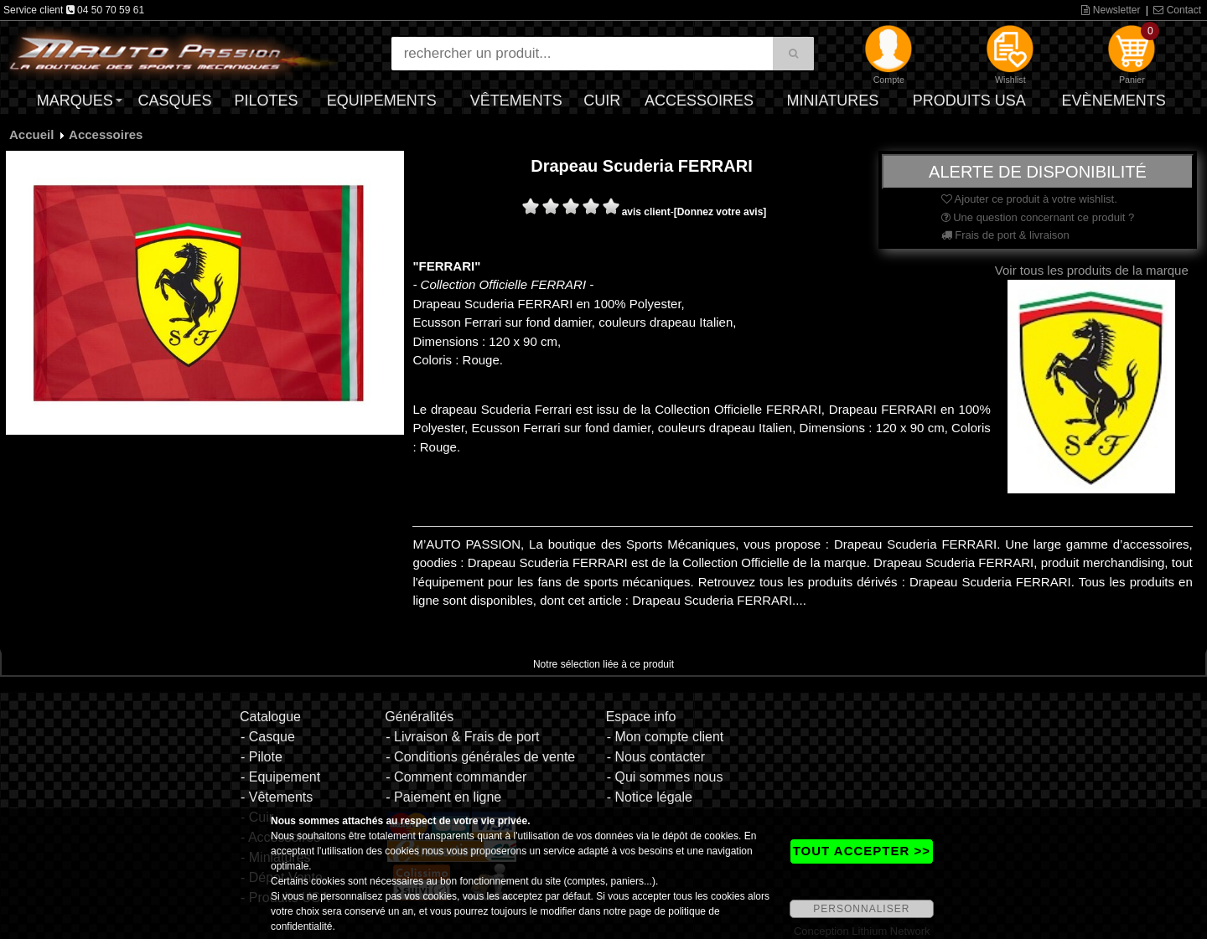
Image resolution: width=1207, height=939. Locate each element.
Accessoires (699, 100)
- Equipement (280, 777)
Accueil (31, 134)
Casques (174, 100)
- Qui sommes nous (665, 777)
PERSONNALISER (861, 909)
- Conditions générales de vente (480, 757)
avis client (646, 212)
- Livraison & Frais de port (462, 737)
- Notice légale (649, 797)
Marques (75, 100)
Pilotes (266, 100)
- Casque (268, 737)
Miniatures (833, 100)
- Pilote (261, 757)
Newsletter (1110, 10)
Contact (1177, 10)
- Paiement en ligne (443, 797)
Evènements (1114, 100)
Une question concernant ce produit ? (1038, 217)
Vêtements (516, 100)
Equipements (382, 100)
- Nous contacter (656, 757)
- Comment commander (456, 777)
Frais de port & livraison (1005, 235)
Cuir (601, 100)
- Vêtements (277, 797)
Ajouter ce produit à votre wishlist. (1029, 199)
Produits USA (969, 100)
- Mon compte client (665, 737)
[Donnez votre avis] (720, 212)
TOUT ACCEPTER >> (861, 851)
